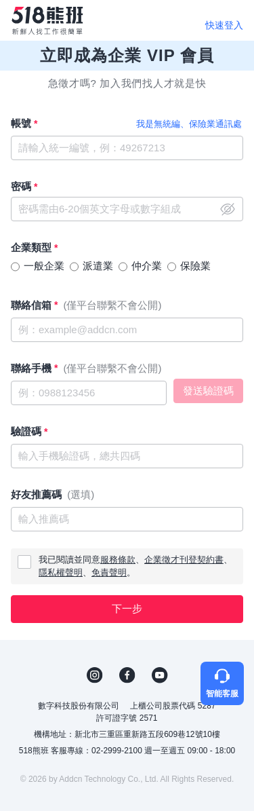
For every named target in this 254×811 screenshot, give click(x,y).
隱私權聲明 (61, 572)
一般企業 (44, 265)
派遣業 (98, 265)
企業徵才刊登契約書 (184, 559)
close (227, 209)
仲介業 (146, 265)
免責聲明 (109, 572)
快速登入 (224, 25)
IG (95, 675)
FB (127, 675)
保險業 (195, 265)
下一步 (127, 608)
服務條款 (117, 559)
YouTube (160, 675)
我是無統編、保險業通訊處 (189, 124)
